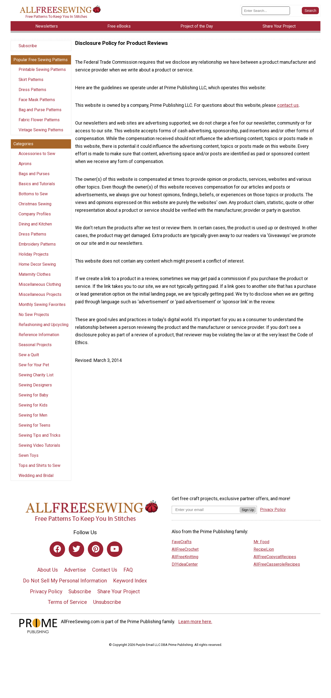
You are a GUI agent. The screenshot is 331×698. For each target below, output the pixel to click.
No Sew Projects (34, 319)
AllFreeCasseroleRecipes (277, 568)
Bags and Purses (34, 178)
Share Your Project (118, 596)
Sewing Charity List (36, 379)
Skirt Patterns (31, 84)
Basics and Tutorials (37, 188)
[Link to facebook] (57, 554)
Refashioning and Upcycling (43, 329)
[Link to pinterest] (95, 554)
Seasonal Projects (35, 349)
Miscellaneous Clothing (40, 289)
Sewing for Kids (33, 410)
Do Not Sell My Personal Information (65, 585)
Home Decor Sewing (37, 269)
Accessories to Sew (37, 158)
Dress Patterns (32, 94)
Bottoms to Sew (33, 198)
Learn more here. (195, 626)
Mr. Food (261, 546)
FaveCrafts (182, 546)
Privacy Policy (46, 596)
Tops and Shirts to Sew (39, 470)
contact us (288, 110)
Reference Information (39, 339)
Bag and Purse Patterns (40, 114)
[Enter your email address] (206, 514)
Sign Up (248, 514)
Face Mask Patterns (37, 104)
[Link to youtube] (114, 554)
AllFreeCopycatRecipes (275, 561)
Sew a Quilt (29, 359)
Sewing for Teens (34, 430)
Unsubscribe (107, 607)
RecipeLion (264, 553)
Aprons (25, 168)
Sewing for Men (33, 420)
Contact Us (104, 575)
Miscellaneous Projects (40, 299)
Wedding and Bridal (36, 480)
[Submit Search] (310, 13)
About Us (47, 575)
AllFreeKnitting (185, 561)
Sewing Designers (35, 389)
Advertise (75, 575)
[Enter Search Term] (266, 13)
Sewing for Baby (33, 399)
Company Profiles (35, 218)
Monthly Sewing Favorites (42, 309)
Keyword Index (130, 585)
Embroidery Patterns (37, 249)
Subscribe (28, 50)
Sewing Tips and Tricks (39, 440)
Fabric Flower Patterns (39, 124)
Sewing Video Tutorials (39, 450)
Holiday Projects (34, 259)
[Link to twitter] (76, 554)
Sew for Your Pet (34, 369)
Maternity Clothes (35, 279)
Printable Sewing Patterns (42, 74)
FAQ (128, 575)
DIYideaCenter (185, 568)
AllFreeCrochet (185, 553)
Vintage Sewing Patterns (41, 134)
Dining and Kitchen (35, 228)
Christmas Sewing (35, 208)
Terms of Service (67, 607)
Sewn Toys (28, 460)
